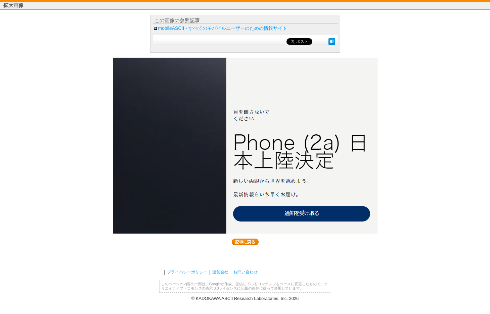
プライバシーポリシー (187, 272)
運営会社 (220, 272)
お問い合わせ (245, 272)
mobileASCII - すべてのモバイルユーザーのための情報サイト (222, 28)
